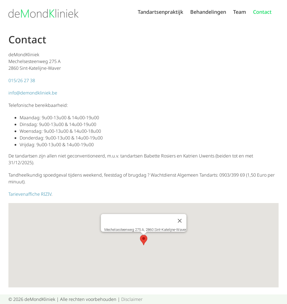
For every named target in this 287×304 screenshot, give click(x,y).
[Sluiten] (179, 221)
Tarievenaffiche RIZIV (29, 194)
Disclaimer (132, 299)
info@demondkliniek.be (32, 93)
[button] (143, 240)
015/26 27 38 (21, 80)
